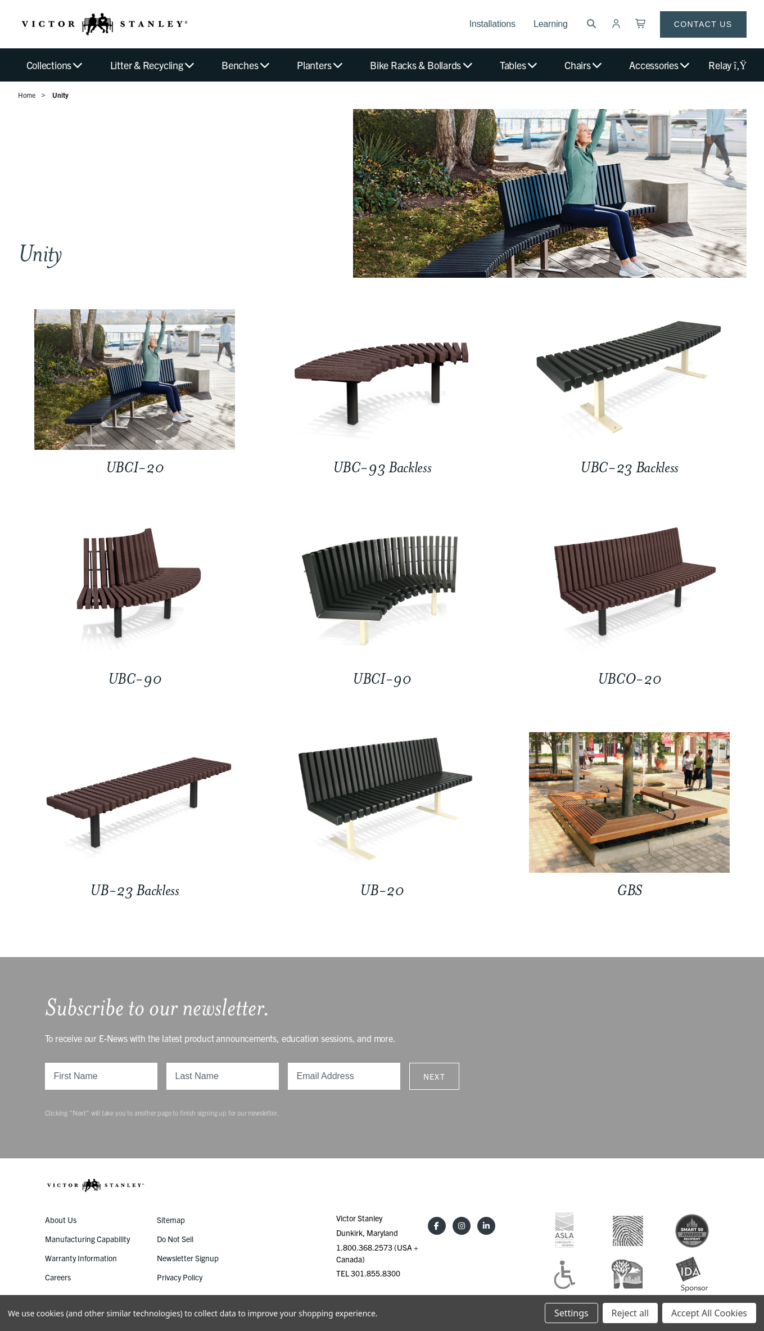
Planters (320, 64)
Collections (55, 64)
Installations (492, 24)
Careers (58, 1277)
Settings (571, 1313)
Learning (551, 24)
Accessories (660, 64)
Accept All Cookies (709, 1313)
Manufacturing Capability (87, 1239)
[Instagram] (462, 1226)
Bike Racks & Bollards (422, 64)
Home (26, 95)
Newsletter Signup (188, 1258)
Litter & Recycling (153, 64)
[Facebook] (437, 1226)
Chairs (583, 64)
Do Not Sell (175, 1239)
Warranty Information (81, 1258)
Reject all (630, 1313)
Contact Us (703, 24)
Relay (727, 64)
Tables (519, 64)
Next (434, 1076)
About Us (60, 1220)
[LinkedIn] (486, 1226)
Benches (246, 64)
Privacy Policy (179, 1277)
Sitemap (171, 1220)
